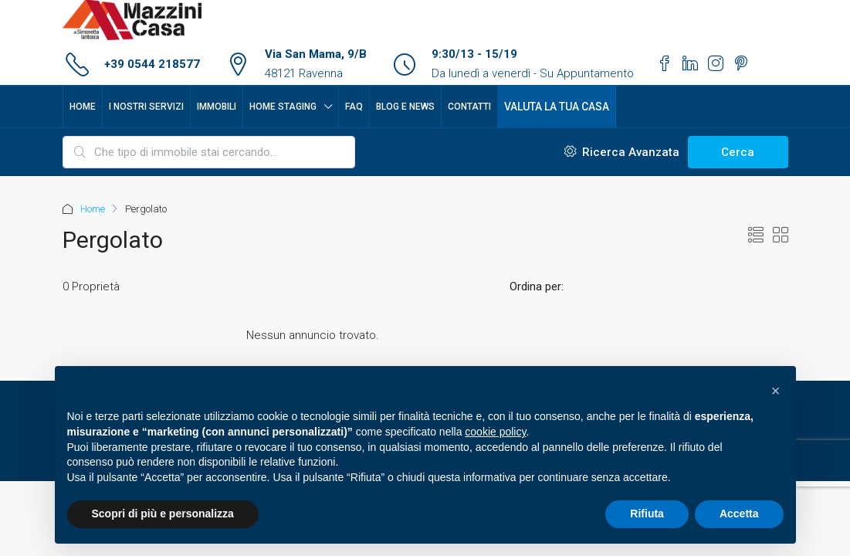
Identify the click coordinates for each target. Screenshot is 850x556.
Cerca (737, 152)
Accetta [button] (739, 513)
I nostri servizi (146, 106)
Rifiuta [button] (647, 513)
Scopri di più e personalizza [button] (163, 513)
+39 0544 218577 (152, 64)
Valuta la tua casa (556, 106)
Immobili (216, 106)
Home (82, 106)
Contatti (469, 106)
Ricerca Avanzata (621, 152)
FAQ (354, 106)
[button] (776, 390)
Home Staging (283, 106)
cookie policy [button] (495, 431)
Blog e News (405, 106)
